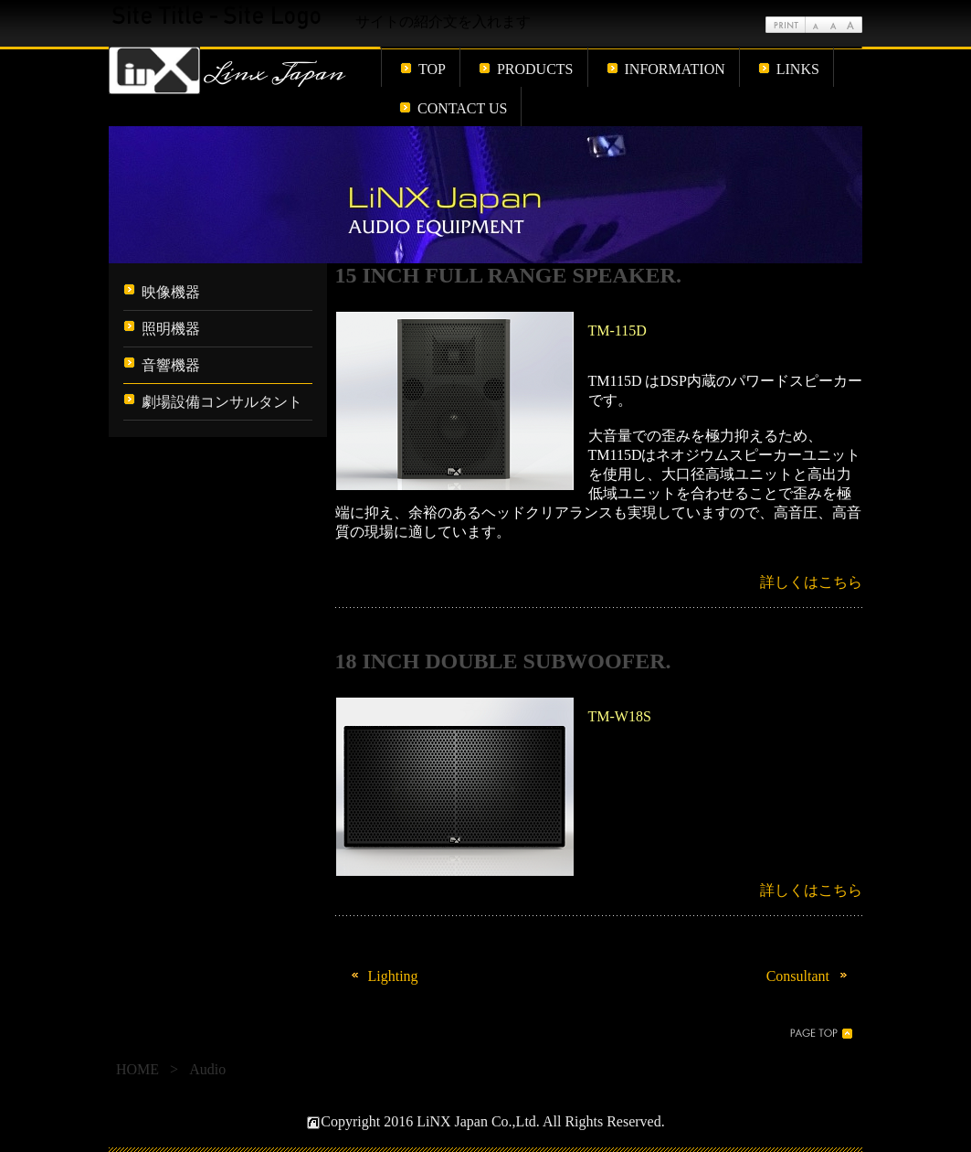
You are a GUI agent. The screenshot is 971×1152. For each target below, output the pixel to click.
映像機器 (171, 292)
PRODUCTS (535, 69)
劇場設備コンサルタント (222, 402)
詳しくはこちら (811, 582)
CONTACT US (462, 108)
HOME (137, 1069)
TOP (432, 69)
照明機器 (171, 328)
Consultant (809, 976)
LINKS (797, 69)
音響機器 (171, 365)
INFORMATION (675, 69)
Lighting (381, 976)
